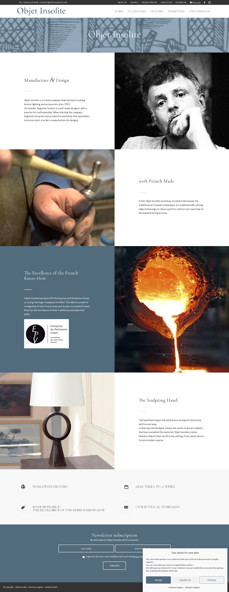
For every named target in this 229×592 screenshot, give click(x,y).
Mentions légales (176, 587)
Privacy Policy (138, 556)
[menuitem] (122, 2)
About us (122, 2)
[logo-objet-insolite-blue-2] (41, 11)
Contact (134, 2)
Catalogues (166, 2)
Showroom (181, 2)
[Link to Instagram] (209, 2)
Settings (211, 580)
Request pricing (149, 2)
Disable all (185, 580)
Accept (158, 580)
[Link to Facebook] (204, 2)
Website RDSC (51, 587)
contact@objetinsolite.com (53, 2)
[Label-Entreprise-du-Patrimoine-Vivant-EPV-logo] (46, 333)
